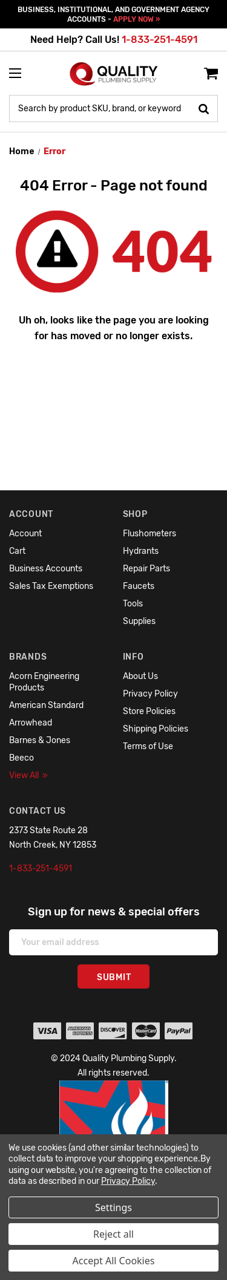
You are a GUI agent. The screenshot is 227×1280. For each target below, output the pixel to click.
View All (28, 775)
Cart (17, 551)
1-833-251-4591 (159, 39)
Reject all (113, 1234)
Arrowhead (30, 723)
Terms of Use (148, 746)
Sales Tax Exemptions (51, 586)
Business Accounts (45, 569)
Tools (133, 604)
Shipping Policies (155, 729)
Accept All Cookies (114, 1260)
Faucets (138, 586)
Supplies (139, 621)
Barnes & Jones (39, 740)
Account (25, 533)
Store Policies (149, 711)
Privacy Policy (150, 694)
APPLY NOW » (136, 19)
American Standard (46, 705)
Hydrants (141, 551)
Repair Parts (146, 569)
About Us (140, 676)
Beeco (21, 758)
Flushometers (149, 533)
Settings (113, 1207)
